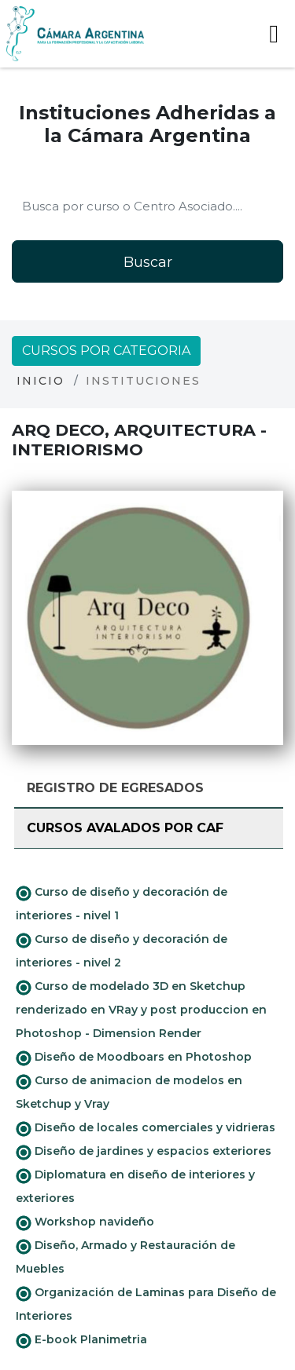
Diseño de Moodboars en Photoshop (134, 1057)
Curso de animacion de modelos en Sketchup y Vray (129, 1092)
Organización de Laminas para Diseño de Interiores (146, 1304)
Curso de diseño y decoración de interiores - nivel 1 (121, 903)
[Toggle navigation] (274, 33)
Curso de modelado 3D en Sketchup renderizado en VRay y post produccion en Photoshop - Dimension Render (141, 1009)
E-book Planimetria (81, 1340)
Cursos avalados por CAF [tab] (125, 827)
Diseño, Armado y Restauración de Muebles (125, 1257)
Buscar (148, 262)
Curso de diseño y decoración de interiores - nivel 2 (121, 951)
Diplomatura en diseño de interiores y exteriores (135, 1186)
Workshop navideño (85, 1222)
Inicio (41, 381)
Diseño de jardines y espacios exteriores (143, 1152)
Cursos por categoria (106, 350)
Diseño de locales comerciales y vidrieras (145, 1128)
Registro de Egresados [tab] (115, 787)
